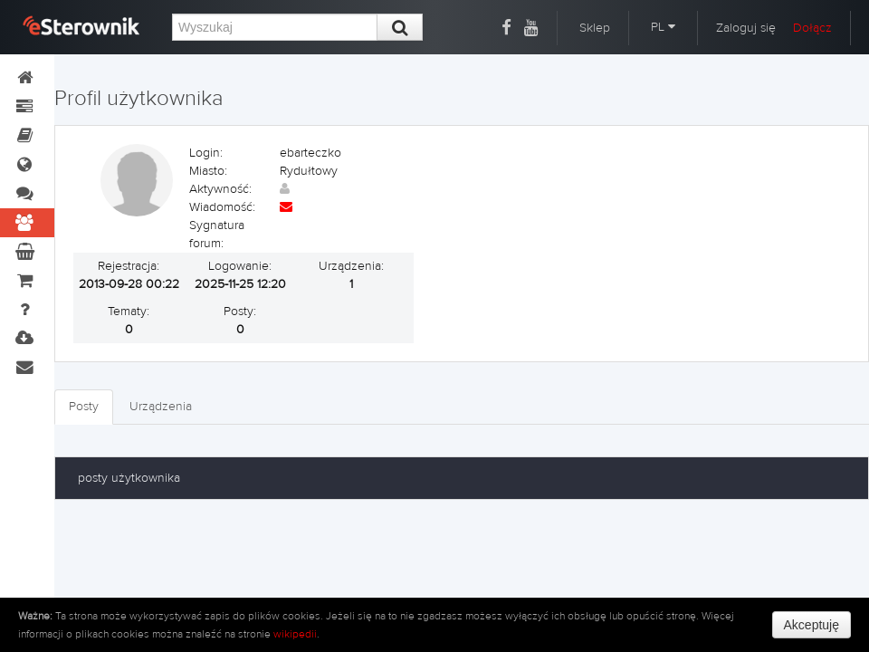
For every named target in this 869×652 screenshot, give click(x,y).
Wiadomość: (222, 207)
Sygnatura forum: (216, 234)
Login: (206, 153)
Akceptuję (811, 625)
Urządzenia (160, 406)
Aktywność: (220, 189)
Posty (84, 406)
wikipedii (295, 634)
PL (663, 27)
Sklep (594, 28)
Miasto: (208, 171)
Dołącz (812, 28)
